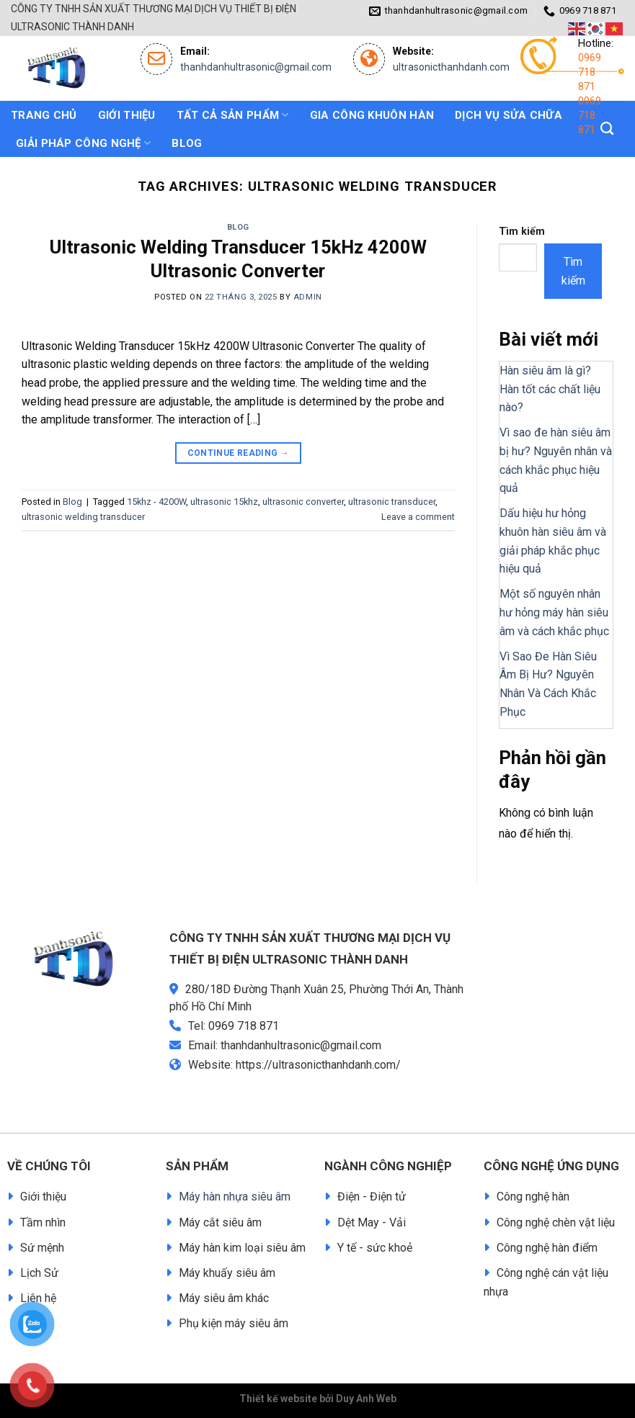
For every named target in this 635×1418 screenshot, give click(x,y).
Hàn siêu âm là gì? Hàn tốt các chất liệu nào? (549, 389)
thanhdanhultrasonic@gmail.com (256, 67)
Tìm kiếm (522, 231)
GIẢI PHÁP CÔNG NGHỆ (83, 143)
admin (307, 297)
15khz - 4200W (156, 501)
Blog (238, 227)
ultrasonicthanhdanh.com (451, 67)
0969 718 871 (589, 72)
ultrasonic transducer (391, 501)
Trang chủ (44, 115)
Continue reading (238, 453)
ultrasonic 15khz (224, 501)
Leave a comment (418, 516)
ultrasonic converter (303, 501)
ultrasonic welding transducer (83, 516)
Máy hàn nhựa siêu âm (234, 1196)
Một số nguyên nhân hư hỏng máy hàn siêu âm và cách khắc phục (554, 612)
